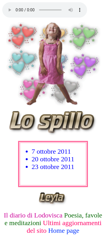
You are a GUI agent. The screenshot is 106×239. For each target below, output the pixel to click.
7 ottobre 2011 (51, 151)
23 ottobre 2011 (53, 166)
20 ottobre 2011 (53, 159)
